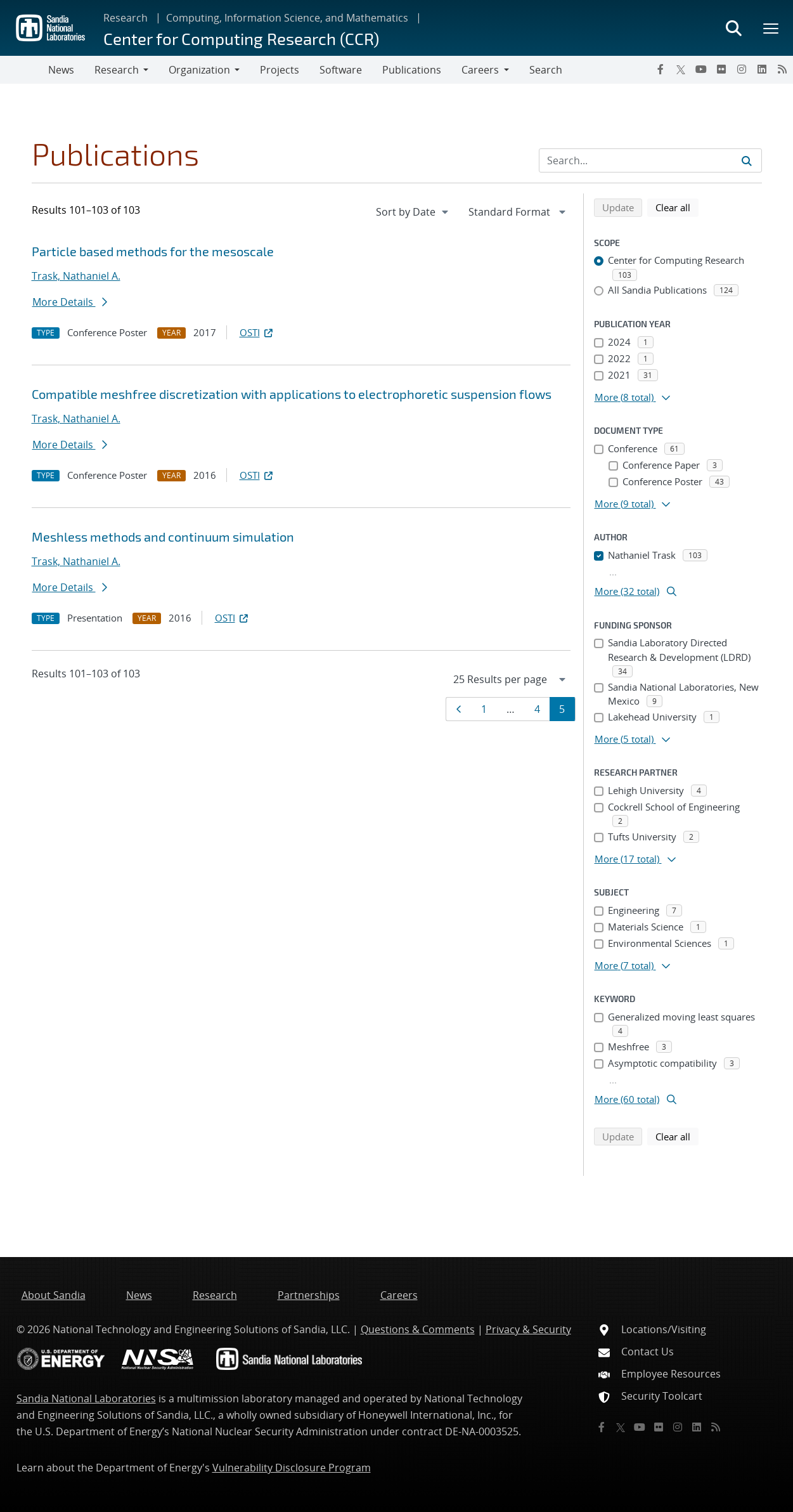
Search (545, 70)
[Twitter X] (680, 69)
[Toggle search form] (733, 28)
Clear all (677, 207)
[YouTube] (701, 69)
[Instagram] (741, 69)
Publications (411, 70)
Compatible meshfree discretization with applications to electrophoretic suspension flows (291, 393)
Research (125, 18)
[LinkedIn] (761, 69)
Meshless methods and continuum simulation (163, 536)
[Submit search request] (747, 160)
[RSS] (782, 69)
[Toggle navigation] (24, 70)
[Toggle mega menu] (771, 28)
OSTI (257, 332)
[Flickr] (721, 69)
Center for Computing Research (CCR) (241, 38)
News (61, 70)
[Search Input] (650, 160)
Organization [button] (199, 70)
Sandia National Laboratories (86, 1398)
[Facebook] (660, 69)
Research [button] (116, 70)
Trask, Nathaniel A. (76, 276)
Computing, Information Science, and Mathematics (287, 18)
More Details (69, 302)
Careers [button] (480, 70)
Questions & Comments (418, 1329)
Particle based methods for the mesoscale (153, 251)
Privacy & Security (528, 1329)
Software (340, 70)
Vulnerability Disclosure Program (291, 1468)
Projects (279, 70)
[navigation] (413, 212)
